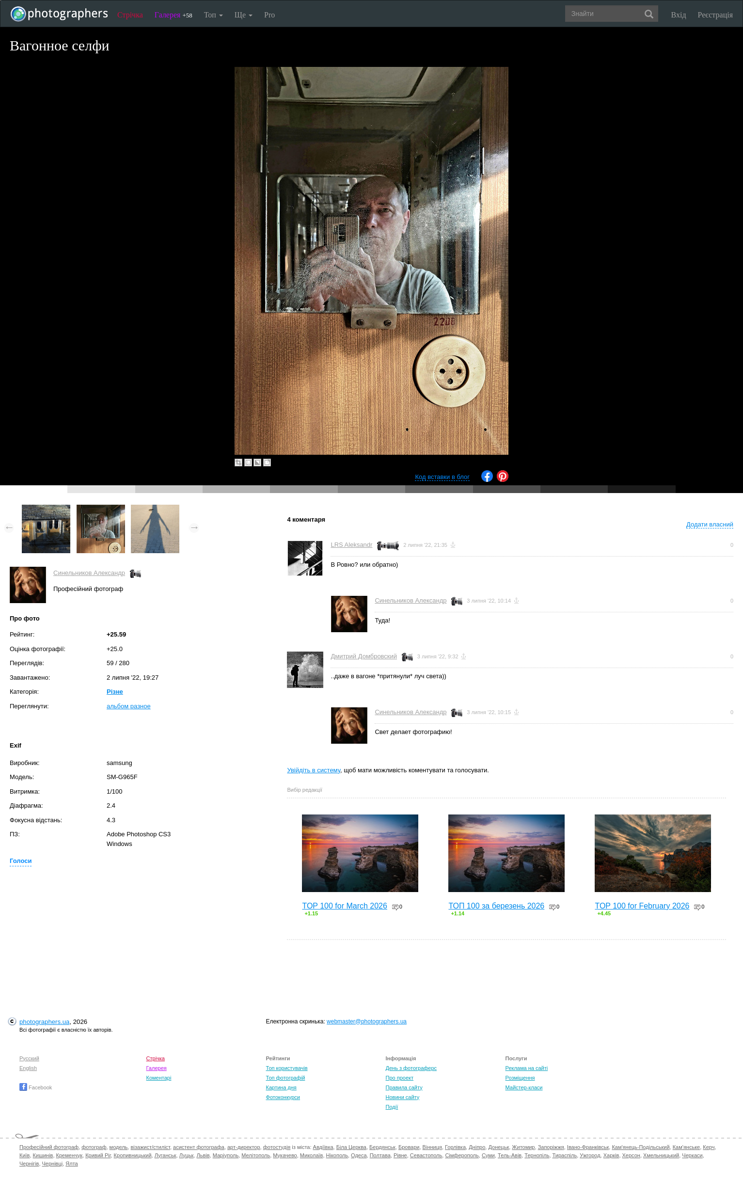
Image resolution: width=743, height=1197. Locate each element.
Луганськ (165, 1155)
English (28, 1068)
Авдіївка (323, 1147)
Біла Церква (351, 1147)
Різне (115, 691)
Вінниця (432, 1147)
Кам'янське (686, 1147)
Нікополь (337, 1155)
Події (392, 1107)
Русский (29, 1058)
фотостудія (277, 1147)
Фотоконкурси (283, 1097)
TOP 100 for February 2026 (642, 906)
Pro (269, 15)
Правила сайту (404, 1087)
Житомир (523, 1147)
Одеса (358, 1155)
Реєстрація (715, 15)
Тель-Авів (510, 1155)
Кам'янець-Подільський (640, 1147)
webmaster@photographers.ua (367, 1021)
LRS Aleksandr (351, 544)
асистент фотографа (198, 1147)
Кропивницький (133, 1155)
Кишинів (43, 1155)
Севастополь (426, 1155)
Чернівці (52, 1163)
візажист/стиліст (150, 1147)
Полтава (380, 1155)
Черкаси (692, 1155)
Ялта (71, 1163)
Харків (611, 1155)
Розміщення (520, 1078)
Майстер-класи (524, 1087)
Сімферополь (461, 1155)
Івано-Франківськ (588, 1147)
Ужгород (590, 1155)
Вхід (678, 15)
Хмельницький (661, 1155)
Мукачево (285, 1155)
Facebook (35, 1087)
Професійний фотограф (49, 1147)
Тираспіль (565, 1155)
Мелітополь (255, 1155)
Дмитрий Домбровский (364, 656)
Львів (202, 1155)
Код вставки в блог (442, 476)
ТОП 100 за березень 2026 (496, 906)
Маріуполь (225, 1155)
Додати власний (709, 524)
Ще (244, 15)
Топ (213, 15)
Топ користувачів (287, 1068)
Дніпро (477, 1147)
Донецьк (498, 1147)
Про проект (399, 1078)
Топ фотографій (285, 1078)
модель (119, 1147)
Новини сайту (403, 1097)
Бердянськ (382, 1147)
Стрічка (130, 15)
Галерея (173, 15)
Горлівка (455, 1147)
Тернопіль (536, 1155)
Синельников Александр (89, 572)
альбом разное (129, 706)
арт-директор (243, 1147)
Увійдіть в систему (313, 770)
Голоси (21, 860)
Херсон (631, 1155)
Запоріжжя (551, 1147)
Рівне (400, 1155)
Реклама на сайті (527, 1068)
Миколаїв (311, 1155)
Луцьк (186, 1155)
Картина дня (281, 1087)
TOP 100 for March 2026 (344, 906)
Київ (24, 1155)
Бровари (409, 1147)
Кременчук (69, 1155)
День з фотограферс (411, 1068)
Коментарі (159, 1078)
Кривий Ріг (98, 1155)
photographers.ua (44, 1021)
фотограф (93, 1147)
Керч (708, 1147)
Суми (488, 1155)
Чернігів (29, 1163)
